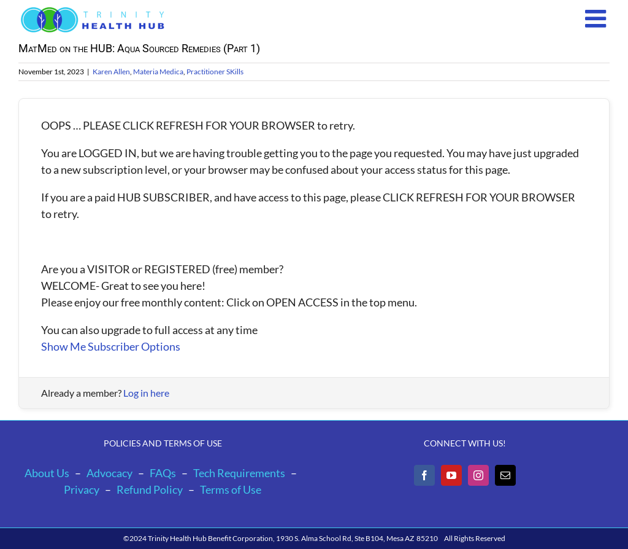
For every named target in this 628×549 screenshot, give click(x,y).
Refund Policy (150, 489)
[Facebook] (424, 475)
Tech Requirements (239, 473)
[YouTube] (451, 475)
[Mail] (505, 475)
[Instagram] (478, 475)
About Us (47, 473)
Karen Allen (111, 71)
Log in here (146, 393)
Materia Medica (158, 71)
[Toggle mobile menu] (597, 18)
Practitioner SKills (214, 71)
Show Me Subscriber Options (110, 346)
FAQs (163, 473)
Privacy (81, 489)
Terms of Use (230, 489)
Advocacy (109, 473)
